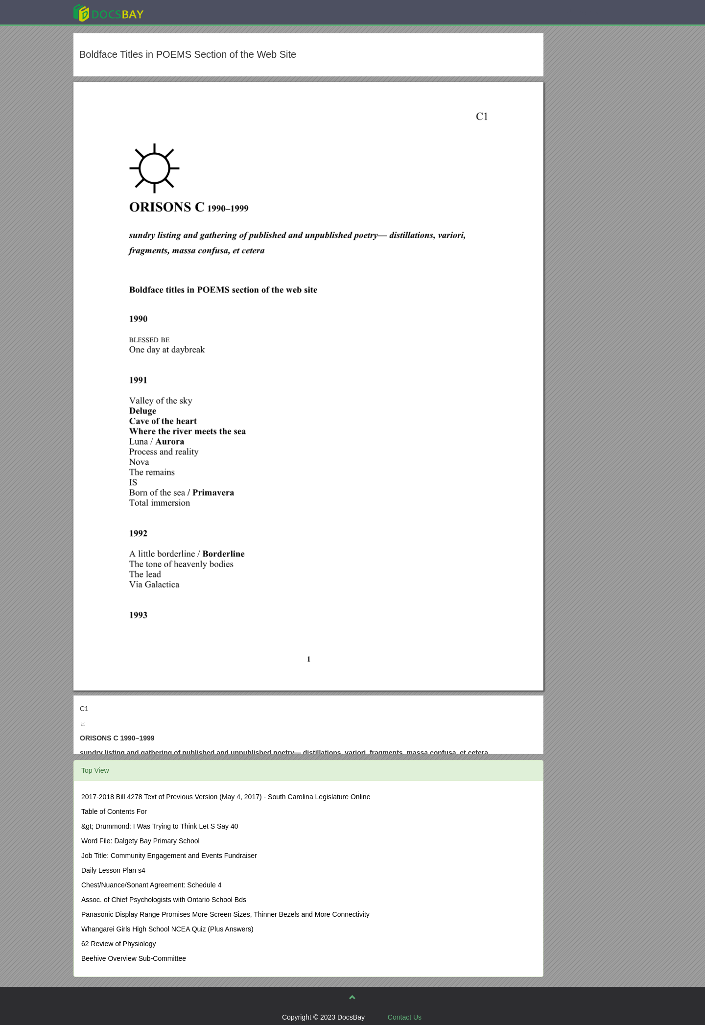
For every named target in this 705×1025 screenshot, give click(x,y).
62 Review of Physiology (118, 944)
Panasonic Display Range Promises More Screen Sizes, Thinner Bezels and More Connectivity (225, 914)
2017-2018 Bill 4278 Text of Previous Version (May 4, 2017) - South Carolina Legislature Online (225, 797)
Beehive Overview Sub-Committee (133, 958)
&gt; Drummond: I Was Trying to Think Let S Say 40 (159, 826)
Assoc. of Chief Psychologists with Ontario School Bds (163, 900)
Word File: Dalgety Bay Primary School (140, 841)
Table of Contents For (114, 811)
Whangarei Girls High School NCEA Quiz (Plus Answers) (167, 929)
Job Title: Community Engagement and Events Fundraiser (169, 855)
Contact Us (405, 1017)
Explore (182, 12)
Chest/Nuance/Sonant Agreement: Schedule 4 (151, 885)
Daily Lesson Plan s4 (113, 870)
